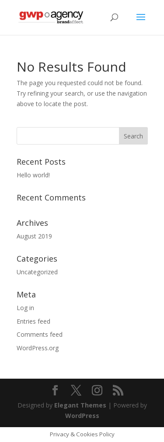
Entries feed (33, 321)
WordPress (82, 415)
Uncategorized (37, 272)
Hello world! (33, 175)
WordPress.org (38, 348)
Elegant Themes (80, 405)
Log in (25, 308)
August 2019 (34, 236)
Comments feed (40, 334)
